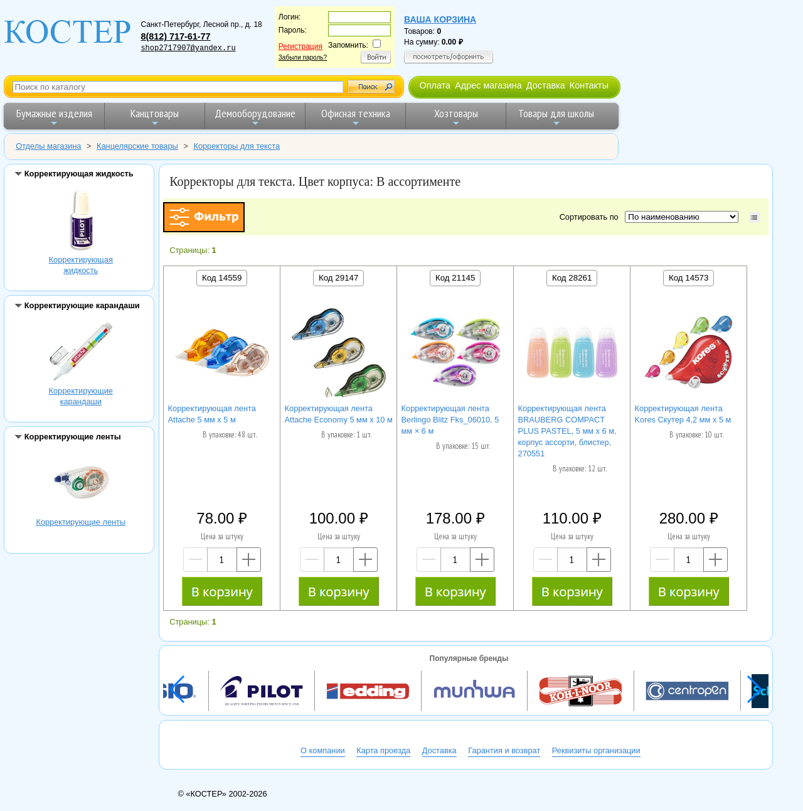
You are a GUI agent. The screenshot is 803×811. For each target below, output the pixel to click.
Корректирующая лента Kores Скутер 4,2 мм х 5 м (683, 414)
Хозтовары (456, 117)
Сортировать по (591, 217)
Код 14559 (222, 277)
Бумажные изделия (54, 117)
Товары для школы (556, 117)
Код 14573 (688, 277)
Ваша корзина (440, 19)
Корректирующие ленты (81, 484)
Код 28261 (572, 277)
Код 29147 (338, 277)
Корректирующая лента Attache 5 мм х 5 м (212, 414)
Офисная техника (355, 117)
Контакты (589, 85)
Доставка (545, 85)
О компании (322, 750)
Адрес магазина (488, 85)
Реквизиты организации (596, 750)
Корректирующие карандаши (81, 353)
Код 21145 (455, 277)
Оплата (434, 85)
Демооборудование (255, 117)
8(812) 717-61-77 (175, 36)
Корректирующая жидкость (81, 222)
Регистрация (300, 46)
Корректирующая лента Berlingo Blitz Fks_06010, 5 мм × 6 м (450, 420)
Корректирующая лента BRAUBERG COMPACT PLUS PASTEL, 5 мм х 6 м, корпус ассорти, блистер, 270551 (567, 431)
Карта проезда (383, 750)
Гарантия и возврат (504, 750)
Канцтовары (154, 117)
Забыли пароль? (303, 57)
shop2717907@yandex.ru (188, 48)
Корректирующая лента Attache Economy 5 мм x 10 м (339, 414)
